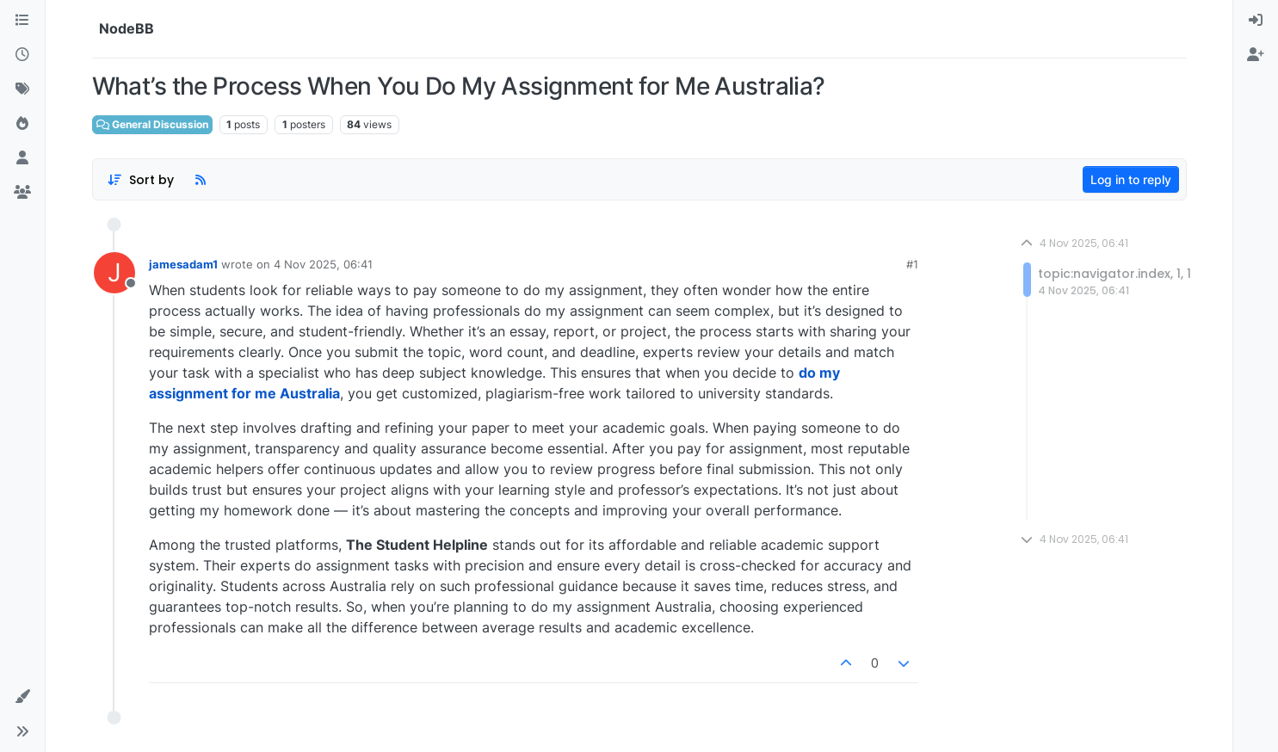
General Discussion (152, 124)
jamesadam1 (183, 264)
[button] (22, 697)
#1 (912, 264)
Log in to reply (1130, 179)
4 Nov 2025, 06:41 (323, 264)
